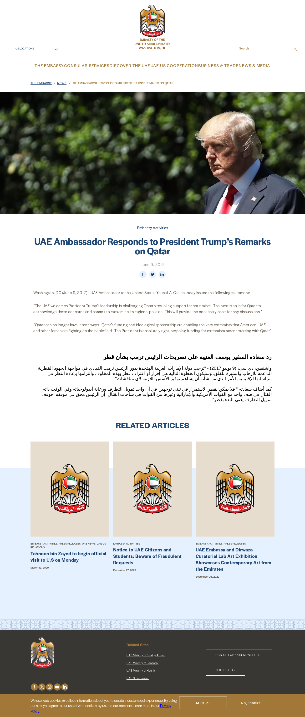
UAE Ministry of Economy (143, 662)
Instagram (49, 686)
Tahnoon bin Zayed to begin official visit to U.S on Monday (68, 556)
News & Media (246, 65)
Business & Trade (211, 65)
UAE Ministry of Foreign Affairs (146, 654)
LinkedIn (65, 686)
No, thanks (250, 704)
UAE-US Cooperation (171, 65)
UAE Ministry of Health (141, 670)
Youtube (57, 686)
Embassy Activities (152, 226)
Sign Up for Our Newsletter (239, 654)
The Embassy (58, 65)
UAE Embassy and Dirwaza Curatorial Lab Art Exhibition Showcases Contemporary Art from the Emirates (233, 558)
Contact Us (226, 669)
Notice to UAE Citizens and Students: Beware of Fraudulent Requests (147, 555)
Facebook (34, 686)
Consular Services (93, 65)
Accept (203, 704)
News (61, 82)
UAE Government (138, 677)
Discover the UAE (132, 65)
